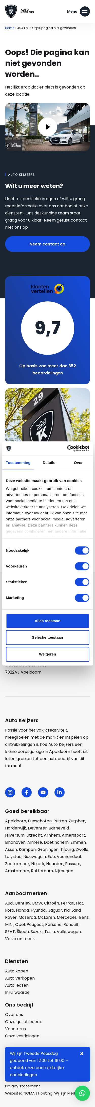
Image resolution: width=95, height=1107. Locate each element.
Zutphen (77, 821)
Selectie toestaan (47, 637)
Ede (51, 857)
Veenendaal (69, 857)
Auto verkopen (20, 978)
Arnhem (52, 835)
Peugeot (35, 924)
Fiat (79, 903)
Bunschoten (40, 821)
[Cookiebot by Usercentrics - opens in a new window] (67, 448)
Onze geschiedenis (23, 1022)
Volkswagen (69, 932)
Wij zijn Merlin (66, 1093)
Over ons (14, 1014)
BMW (37, 903)
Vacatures (15, 1029)
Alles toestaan (48, 621)
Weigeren (47, 654)
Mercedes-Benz (73, 917)
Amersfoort (73, 835)
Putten (60, 821)
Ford (9, 910)
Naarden (54, 864)
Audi (9, 903)
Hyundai (38, 910)
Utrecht (34, 835)
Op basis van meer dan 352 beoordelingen (47, 369)
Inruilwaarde (17, 992)
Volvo (10, 939)
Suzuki (37, 932)
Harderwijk (15, 828)
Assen (11, 849)
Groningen (48, 849)
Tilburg (67, 849)
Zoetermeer (17, 864)
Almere (34, 842)
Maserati (27, 917)
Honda (22, 910)
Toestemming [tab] (18, 462)
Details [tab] (49, 462)
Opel (20, 924)
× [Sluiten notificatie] (82, 1054)
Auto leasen (17, 985)
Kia (67, 910)
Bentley (22, 903)
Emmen (78, 842)
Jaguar (55, 910)
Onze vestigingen (22, 1036)
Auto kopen (16, 971)
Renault (71, 924)
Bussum (72, 864)
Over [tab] (78, 462)
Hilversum (15, 835)
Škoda (23, 932)
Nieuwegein (34, 857)
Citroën (51, 903)
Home (9, 28)
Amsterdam (17, 871)
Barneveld (59, 828)
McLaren (46, 917)
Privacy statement (22, 1086)
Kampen (27, 849)
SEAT (10, 932)
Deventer (37, 828)
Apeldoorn (15, 821)
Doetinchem (56, 842)
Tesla (49, 932)
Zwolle (82, 849)
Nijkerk (37, 864)
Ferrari (67, 903)
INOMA (29, 1093)
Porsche (53, 924)
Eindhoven (15, 842)
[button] (82, 1093)
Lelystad (13, 857)
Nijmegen (64, 871)
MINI (9, 924)
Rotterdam (42, 871)
